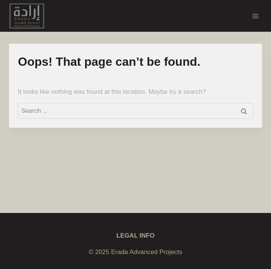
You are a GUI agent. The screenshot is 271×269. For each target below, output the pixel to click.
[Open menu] (255, 16)
